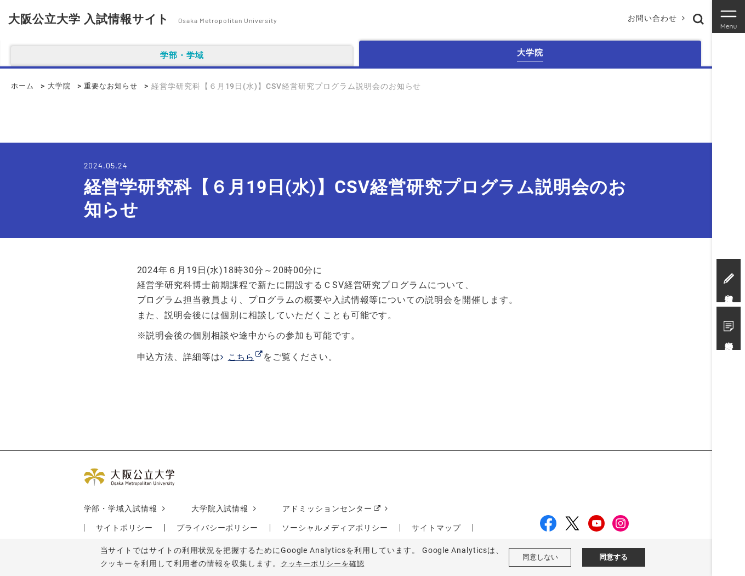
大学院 (61, 86)
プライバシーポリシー (218, 528)
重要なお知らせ (116, 86)
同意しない (540, 557)
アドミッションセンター (328, 509)
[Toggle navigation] (728, 16)
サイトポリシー (124, 528)
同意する (613, 557)
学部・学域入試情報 (121, 509)
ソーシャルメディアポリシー (335, 528)
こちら (243, 357)
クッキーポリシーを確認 (326, 563)
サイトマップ (437, 528)
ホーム (23, 86)
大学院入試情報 (220, 509)
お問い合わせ (649, 18)
